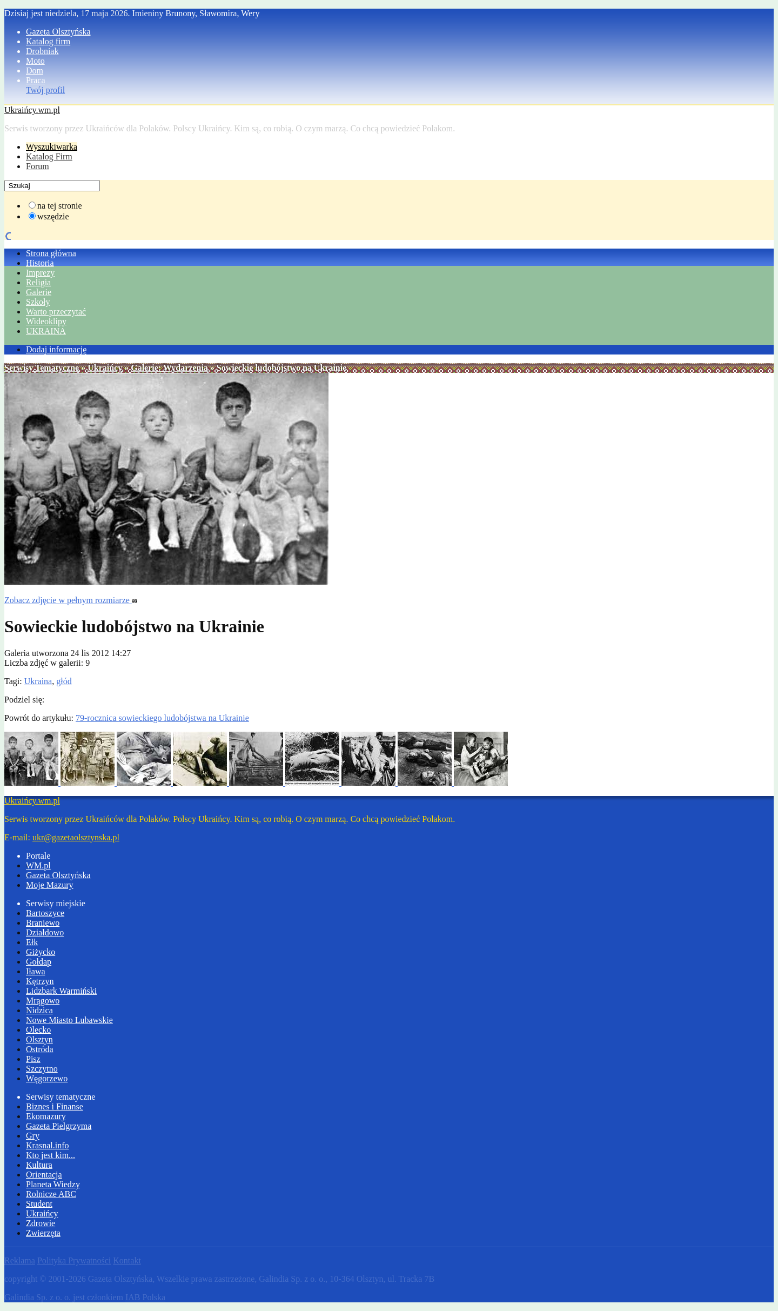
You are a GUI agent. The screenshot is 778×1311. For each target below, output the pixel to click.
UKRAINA (46, 331)
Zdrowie (40, 1223)
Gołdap (38, 961)
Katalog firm (48, 41)
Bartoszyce (45, 913)
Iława (35, 971)
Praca (35, 80)
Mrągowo (42, 1000)
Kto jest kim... (50, 1155)
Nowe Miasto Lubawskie (69, 1020)
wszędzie (53, 216)
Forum (37, 166)
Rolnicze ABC (51, 1194)
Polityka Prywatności (74, 1260)
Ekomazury (46, 1116)
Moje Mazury (49, 884)
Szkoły (38, 301)
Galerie (38, 292)
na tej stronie (59, 205)
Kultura (39, 1164)
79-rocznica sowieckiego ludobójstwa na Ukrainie (162, 718)
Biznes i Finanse (54, 1106)
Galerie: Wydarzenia (169, 367)
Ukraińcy (105, 367)
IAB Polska (145, 1297)
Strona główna (51, 253)
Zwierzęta (43, 1233)
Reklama (19, 1260)
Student (39, 1203)
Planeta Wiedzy (53, 1184)
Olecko (38, 1029)
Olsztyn (39, 1039)
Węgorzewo (47, 1078)
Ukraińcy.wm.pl (32, 110)
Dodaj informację (56, 349)
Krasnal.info (47, 1145)
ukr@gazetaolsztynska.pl (75, 837)
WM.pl (38, 865)
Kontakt (127, 1260)
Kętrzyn (40, 981)
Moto (35, 60)
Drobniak (42, 51)
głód (63, 681)
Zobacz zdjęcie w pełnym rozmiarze (71, 600)
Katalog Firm (49, 156)
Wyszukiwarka (51, 146)
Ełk (32, 942)
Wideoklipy (46, 321)
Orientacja (44, 1174)
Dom (34, 70)
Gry (32, 1135)
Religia (38, 282)
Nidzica (39, 1010)
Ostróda (39, 1049)
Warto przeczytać (56, 311)
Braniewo (42, 922)
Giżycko (40, 952)
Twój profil (45, 90)
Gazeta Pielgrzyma (58, 1126)
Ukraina (38, 681)
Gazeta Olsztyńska (58, 31)
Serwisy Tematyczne (41, 367)
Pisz (33, 1058)
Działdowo (45, 932)
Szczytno (42, 1068)
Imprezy (40, 272)
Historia (40, 262)
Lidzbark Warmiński (61, 990)
